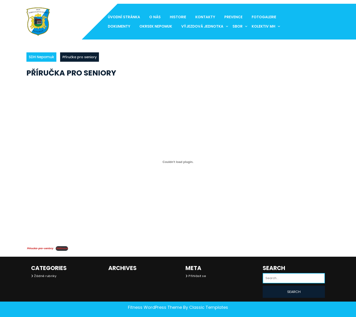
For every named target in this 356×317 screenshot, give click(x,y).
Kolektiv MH (263, 26)
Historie (178, 16)
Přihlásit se (197, 276)
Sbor (237, 26)
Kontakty (205, 16)
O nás (155, 16)
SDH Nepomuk (41, 56)
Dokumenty (119, 26)
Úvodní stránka (124, 16)
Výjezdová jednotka (202, 26)
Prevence (233, 16)
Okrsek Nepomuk (155, 26)
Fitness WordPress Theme (155, 307)
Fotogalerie (264, 16)
